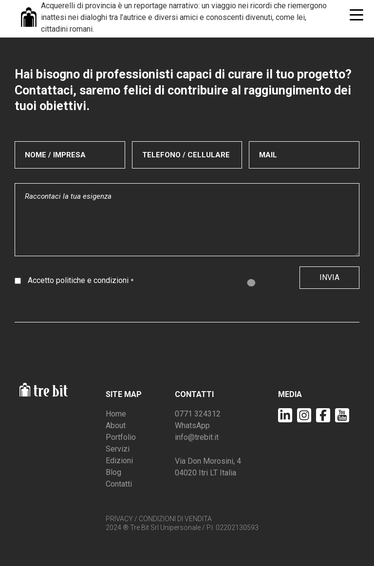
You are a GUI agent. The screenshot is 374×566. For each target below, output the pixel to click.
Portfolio (121, 437)
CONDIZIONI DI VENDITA (175, 519)
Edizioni (119, 460)
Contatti (119, 484)
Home (116, 413)
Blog (113, 472)
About (116, 425)
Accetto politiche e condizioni (80, 280)
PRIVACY (119, 519)
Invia (329, 277)
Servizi (118, 448)
